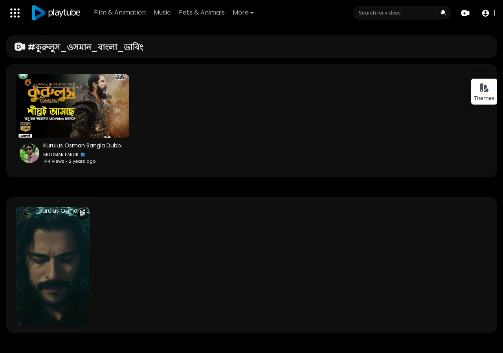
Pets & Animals (202, 12)
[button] (488, 13)
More (243, 12)
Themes (484, 92)
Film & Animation (120, 12)
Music (162, 12)
